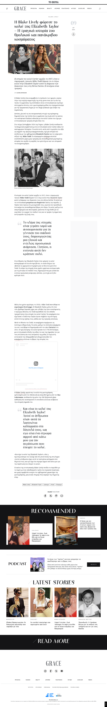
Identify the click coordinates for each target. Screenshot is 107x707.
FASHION (41, 8)
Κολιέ (52, 484)
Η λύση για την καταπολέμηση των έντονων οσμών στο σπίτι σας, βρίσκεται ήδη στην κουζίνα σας (88, 525)
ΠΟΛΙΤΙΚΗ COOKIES (75, 687)
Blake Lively (20, 392)
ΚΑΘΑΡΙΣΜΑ (82, 518)
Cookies (105, 704)
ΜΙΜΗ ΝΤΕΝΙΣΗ (35, 530)
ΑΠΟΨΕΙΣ (57, 8)
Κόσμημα (59, 484)
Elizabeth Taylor (56, 198)
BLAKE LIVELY (53, 17)
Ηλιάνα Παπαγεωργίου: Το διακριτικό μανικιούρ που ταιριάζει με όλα (16, 625)
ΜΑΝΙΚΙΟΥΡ (10, 619)
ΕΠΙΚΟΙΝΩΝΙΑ (47, 687)
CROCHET (33, 619)
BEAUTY (49, 8)
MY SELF (73, 8)
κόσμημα (47, 136)
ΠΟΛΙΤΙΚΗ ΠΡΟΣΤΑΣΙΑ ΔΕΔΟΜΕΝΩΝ (60, 687)
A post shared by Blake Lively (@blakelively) (36, 388)
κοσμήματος (18, 339)
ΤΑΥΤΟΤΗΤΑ (30, 687)
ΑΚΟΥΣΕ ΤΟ (94, 564)
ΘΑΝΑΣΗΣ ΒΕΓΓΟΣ (85, 619)
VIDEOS (89, 8)
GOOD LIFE (81, 8)
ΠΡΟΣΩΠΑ (34, 8)
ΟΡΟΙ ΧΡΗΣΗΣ (38, 687)
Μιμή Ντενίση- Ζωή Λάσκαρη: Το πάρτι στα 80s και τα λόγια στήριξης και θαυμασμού (40, 537)
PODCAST (17, 564)
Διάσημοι (46, 484)
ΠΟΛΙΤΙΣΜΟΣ (65, 8)
